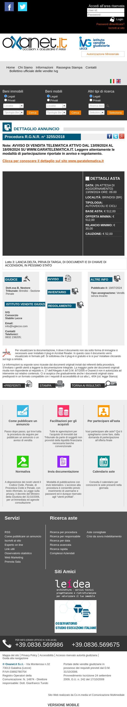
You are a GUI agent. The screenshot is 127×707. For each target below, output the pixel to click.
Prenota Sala (13, 561)
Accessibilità (47, 655)
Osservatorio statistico (18, 553)
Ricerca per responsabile (65, 536)
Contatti (91, 67)
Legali (11, 96)
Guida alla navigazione (15, 658)
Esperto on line (14, 544)
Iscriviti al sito (116, 28)
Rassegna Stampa (69, 67)
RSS (7, 532)
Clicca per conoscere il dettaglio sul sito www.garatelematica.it (53, 161)
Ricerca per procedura (63, 532)
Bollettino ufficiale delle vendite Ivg (34, 71)
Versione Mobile (63, 705)
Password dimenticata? (110, 24)
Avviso (53, 279)
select (22, 105)
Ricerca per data (60, 540)
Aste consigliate (96, 532)
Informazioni (44, 67)
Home (10, 67)
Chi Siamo (25, 67)
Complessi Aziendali (62, 553)
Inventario (57, 292)
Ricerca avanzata (60, 544)
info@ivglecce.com (16, 326)
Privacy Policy (29, 655)
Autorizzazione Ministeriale (103, 54)
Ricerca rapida (59, 549)
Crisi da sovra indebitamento (104, 536)
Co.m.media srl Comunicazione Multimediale (99, 695)
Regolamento (59, 306)
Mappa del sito (11, 655)
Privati (11, 100)
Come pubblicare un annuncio (23, 536)
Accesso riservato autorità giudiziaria (76, 655)
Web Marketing (14, 557)
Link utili (10, 549)
